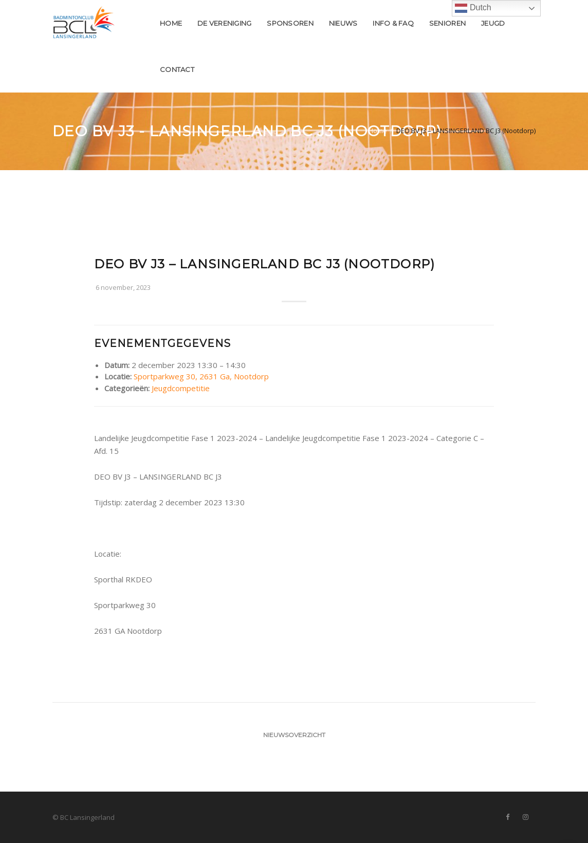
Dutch (473, 8)
